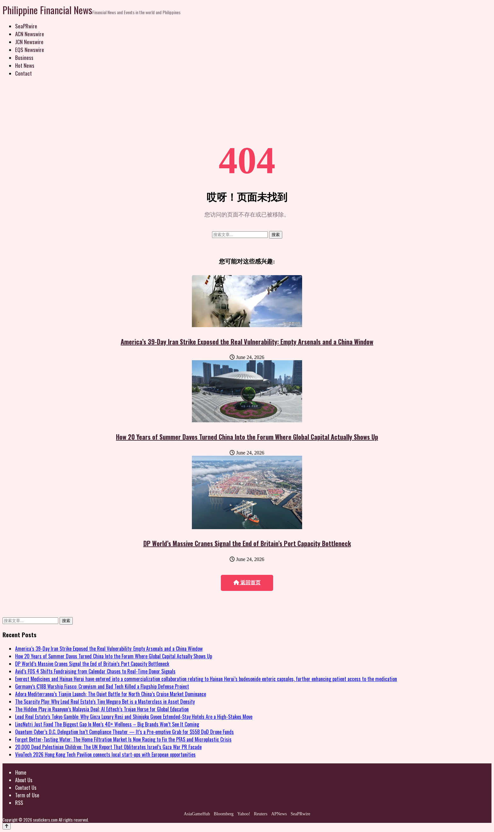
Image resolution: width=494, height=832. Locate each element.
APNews (279, 814)
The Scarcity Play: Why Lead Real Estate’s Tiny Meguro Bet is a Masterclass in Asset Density (105, 701)
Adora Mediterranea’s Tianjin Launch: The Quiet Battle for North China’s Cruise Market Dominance (110, 694)
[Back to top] (7, 826)
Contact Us (26, 787)
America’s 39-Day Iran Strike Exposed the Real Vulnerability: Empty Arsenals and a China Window (247, 341)
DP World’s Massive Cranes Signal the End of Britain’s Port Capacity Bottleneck (247, 543)
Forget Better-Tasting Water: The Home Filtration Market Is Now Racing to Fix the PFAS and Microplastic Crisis (123, 739)
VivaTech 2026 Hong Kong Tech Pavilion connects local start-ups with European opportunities (105, 754)
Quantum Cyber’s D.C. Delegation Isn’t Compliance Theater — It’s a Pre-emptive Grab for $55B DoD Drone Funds (124, 732)
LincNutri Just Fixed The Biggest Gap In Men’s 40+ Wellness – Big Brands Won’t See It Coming (107, 724)
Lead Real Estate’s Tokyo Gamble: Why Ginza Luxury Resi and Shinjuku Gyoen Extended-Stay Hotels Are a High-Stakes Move (133, 716)
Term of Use (27, 795)
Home (20, 772)
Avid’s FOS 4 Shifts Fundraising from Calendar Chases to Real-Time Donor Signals (95, 671)
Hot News (24, 65)
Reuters (260, 814)
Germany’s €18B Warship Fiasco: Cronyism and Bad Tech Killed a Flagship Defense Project (102, 686)
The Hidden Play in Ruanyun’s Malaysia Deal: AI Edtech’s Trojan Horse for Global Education (102, 709)
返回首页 (247, 582)
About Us (23, 780)
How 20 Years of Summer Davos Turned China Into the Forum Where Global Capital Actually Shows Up (247, 437)
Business (24, 57)
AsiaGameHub (197, 814)
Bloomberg (224, 814)
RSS (19, 802)
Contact (23, 73)
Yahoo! (243, 814)
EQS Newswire (29, 50)
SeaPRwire (26, 26)
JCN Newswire (29, 42)
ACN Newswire (29, 34)
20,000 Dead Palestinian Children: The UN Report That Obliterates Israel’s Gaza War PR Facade (108, 747)
